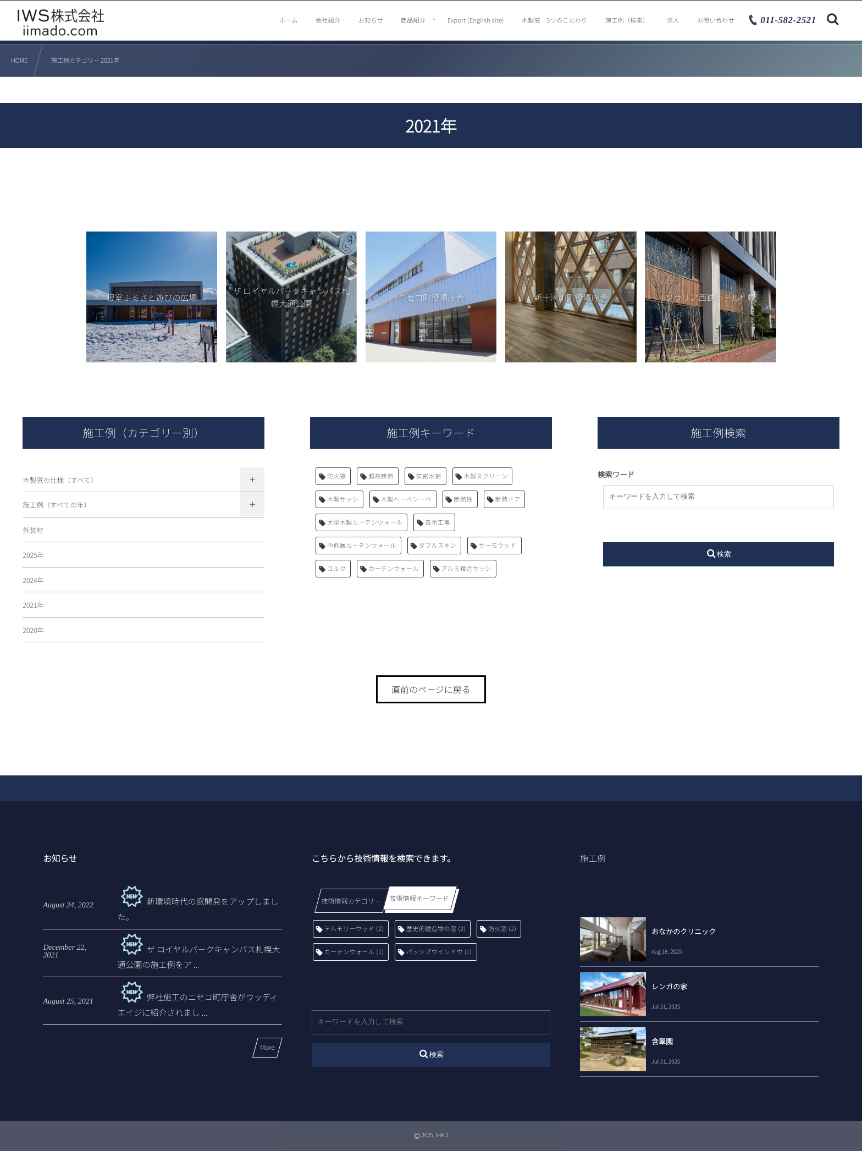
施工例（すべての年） (57, 504)
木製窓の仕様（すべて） (60, 480)
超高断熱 (381, 476)
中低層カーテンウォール (361, 545)
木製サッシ (342, 499)
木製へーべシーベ (406, 499)
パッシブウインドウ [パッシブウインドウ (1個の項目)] (439, 952)
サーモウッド (498, 545)
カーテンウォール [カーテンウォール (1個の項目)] (354, 952)
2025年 (33, 554)
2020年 (33, 630)
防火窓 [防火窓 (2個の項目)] (502, 928)
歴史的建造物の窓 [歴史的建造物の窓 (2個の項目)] (436, 928)
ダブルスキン (437, 545)
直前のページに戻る (431, 689)
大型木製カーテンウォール (364, 522)
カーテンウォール (393, 568)
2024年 (33, 580)
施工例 (593, 858)
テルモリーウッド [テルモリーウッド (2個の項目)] (354, 928)
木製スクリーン (486, 476)
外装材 (33, 530)
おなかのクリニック (683, 931)
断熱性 (463, 499)
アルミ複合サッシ (466, 568)
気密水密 (428, 476)
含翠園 (662, 1041)
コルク (336, 568)
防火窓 (336, 476)
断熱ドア (508, 499)
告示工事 (437, 522)
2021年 (33, 604)
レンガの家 (669, 986)
